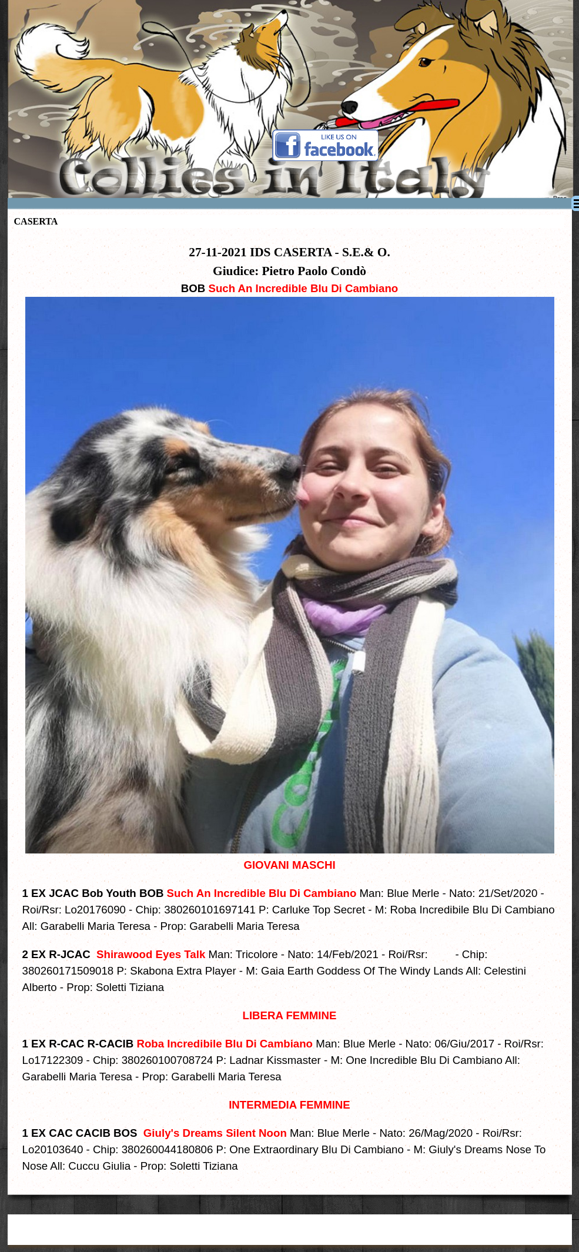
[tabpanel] (289, 708)
